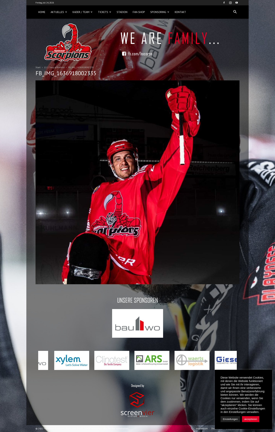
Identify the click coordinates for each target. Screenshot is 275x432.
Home (41, 12)
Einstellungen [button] (230, 419)
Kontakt (180, 12)
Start (38, 67)
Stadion (122, 12)
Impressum (202, 428)
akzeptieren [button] (250, 419)
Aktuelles (59, 12)
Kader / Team (82, 12)
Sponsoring (159, 12)
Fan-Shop (139, 12)
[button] (234, 12)
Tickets (104, 12)
